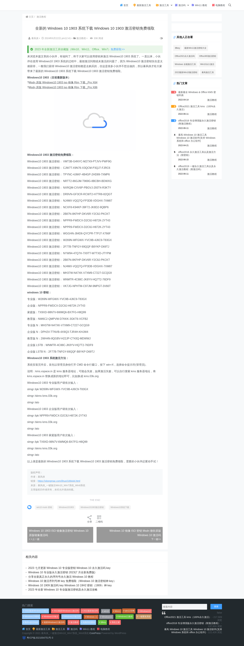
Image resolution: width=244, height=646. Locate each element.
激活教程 (41, 16)
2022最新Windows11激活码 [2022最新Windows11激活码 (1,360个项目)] (66, 611)
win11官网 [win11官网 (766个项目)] (129, 611)
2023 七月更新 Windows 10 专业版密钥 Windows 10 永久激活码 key (69, 568)
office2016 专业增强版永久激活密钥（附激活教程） (193, 623)
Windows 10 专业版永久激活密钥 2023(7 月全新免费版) (61, 572)
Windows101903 (66, 507)
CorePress (95, 633)
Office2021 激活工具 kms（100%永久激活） (187, 617)
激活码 (180, 5)
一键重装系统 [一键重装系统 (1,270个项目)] (144, 616)
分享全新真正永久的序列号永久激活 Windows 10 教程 (60, 576)
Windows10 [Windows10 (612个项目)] (145, 611)
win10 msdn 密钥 (44, 507)
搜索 (216, 606)
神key (177, 48)
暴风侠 (33, 38)
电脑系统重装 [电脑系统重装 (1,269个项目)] (89, 622)
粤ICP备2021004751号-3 (40, 637)
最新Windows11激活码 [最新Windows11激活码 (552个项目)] (54, 622)
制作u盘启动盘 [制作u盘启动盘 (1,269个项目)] (31, 622)
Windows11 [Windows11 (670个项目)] (107, 617)
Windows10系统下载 (120, 507)
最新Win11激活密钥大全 (195, 48)
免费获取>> (118, 49)
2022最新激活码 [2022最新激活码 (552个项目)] (90, 611)
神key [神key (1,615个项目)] (103, 622)
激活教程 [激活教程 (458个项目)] (74, 622)
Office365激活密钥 (207, 56)
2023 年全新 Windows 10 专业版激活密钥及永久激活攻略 (62, 589)
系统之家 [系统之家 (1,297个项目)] (116, 622)
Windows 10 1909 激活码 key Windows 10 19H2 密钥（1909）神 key (70, 585)
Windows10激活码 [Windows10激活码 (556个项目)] (72, 616)
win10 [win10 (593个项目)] (106, 611)
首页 (124, 5)
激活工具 (162, 5)
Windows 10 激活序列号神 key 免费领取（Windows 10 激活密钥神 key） (72, 581)
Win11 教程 (199, 5)
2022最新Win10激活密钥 (185, 72)
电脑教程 (218, 5)
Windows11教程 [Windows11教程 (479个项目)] (125, 616)
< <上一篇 (34, 539)
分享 (89, 519)
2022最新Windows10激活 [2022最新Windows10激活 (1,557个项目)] (36, 611)
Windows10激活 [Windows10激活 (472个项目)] (51, 616)
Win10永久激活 (207, 64)
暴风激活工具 (207, 72)
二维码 (99, 519)
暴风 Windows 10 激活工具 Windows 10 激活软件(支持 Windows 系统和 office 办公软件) (196, 137)
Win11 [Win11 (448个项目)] (117, 611)
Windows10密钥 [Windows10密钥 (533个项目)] (32, 616)
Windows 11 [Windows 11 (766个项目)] (91, 617)
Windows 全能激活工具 (184, 64)
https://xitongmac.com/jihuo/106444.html (59, 481)
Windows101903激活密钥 (92, 507)
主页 (30, 16)
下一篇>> (155, 539)
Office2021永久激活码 (184, 56)
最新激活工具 (142, 5)
